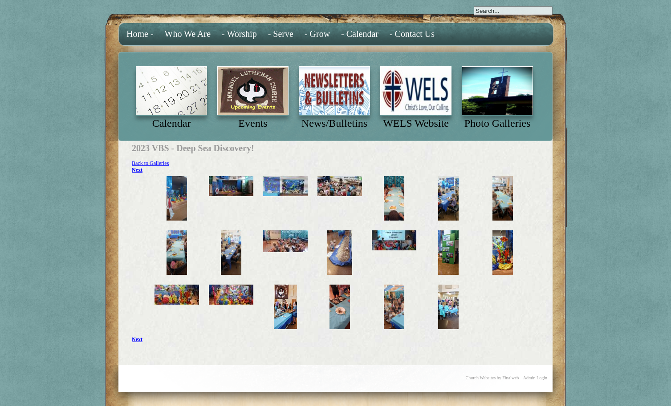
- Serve (280, 34)
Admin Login (535, 377)
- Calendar (359, 34)
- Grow (317, 34)
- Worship (239, 34)
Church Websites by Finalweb (492, 377)
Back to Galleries (150, 163)
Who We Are (188, 34)
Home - (140, 34)
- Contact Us (412, 34)
